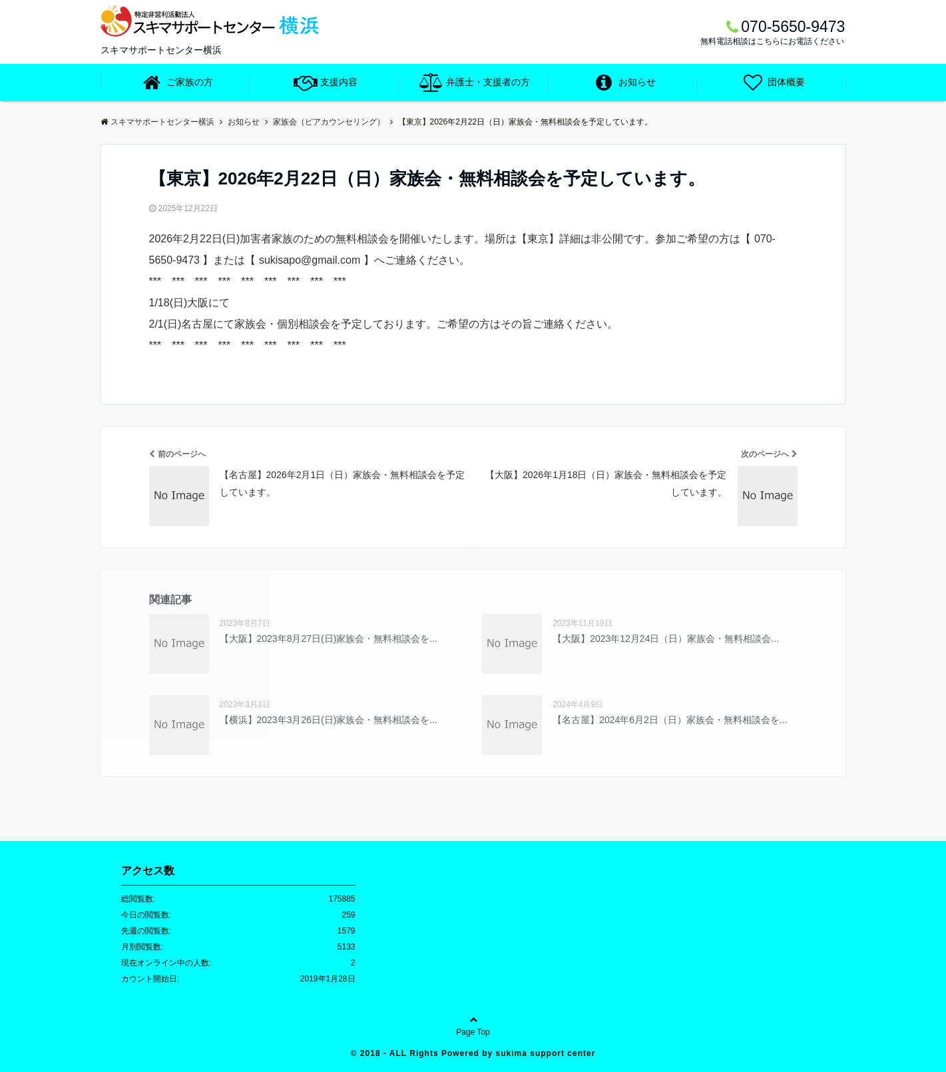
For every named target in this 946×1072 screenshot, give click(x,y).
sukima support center (546, 1053)
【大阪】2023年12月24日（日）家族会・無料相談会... (666, 638)
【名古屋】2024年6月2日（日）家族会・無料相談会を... (670, 719)
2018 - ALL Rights (400, 1053)
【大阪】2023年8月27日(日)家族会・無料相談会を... (329, 638)
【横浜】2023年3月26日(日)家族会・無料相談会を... (329, 719)
